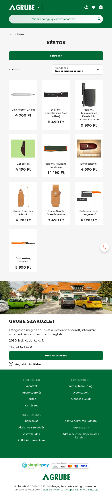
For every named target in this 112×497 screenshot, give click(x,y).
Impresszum (80, 427)
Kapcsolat (31, 421)
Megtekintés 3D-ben (25, 364)
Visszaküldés (31, 434)
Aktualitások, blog (80, 386)
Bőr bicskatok (88, 163)
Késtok (19, 34)
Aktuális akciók (81, 399)
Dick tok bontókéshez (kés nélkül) (56, 113)
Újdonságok (80, 392)
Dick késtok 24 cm (23, 109)
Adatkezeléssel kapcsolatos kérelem (80, 435)
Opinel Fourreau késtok (23, 212)
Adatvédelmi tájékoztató (81, 421)
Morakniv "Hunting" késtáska (56, 165)
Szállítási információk (31, 440)
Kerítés (31, 399)
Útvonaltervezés (56, 355)
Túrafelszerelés (31, 392)
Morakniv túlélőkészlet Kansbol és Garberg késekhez (89, 114)
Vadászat (31, 386)
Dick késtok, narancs (23, 260)
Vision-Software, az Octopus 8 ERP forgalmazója (69, 489)
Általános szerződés (31, 427)
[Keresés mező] (56, 19)
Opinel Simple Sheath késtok (56, 212)
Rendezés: (61, 68)
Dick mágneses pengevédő (88, 212)
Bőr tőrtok (23, 163)
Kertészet (31, 405)
